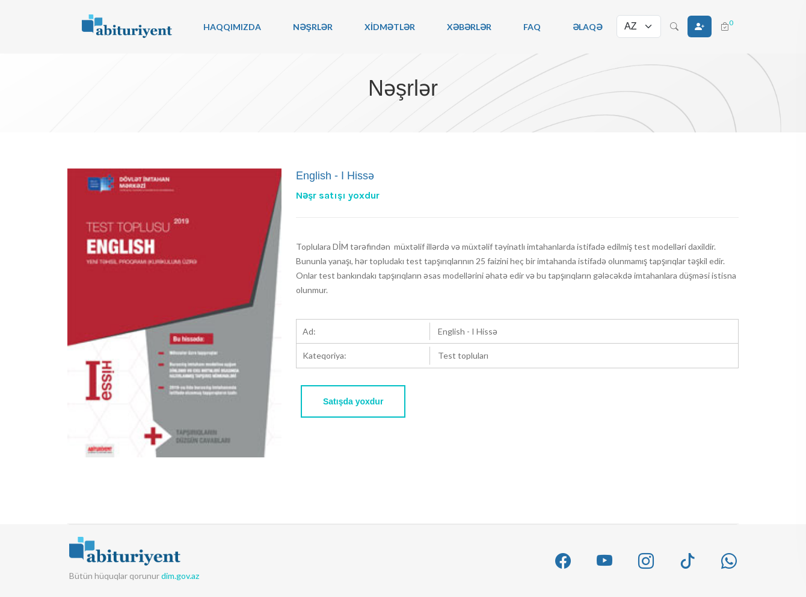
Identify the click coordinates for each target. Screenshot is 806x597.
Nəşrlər (313, 27)
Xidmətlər (390, 27)
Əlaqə (587, 27)
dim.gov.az (180, 576)
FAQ (532, 27)
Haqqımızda (232, 27)
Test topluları (463, 355)
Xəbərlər (469, 27)
